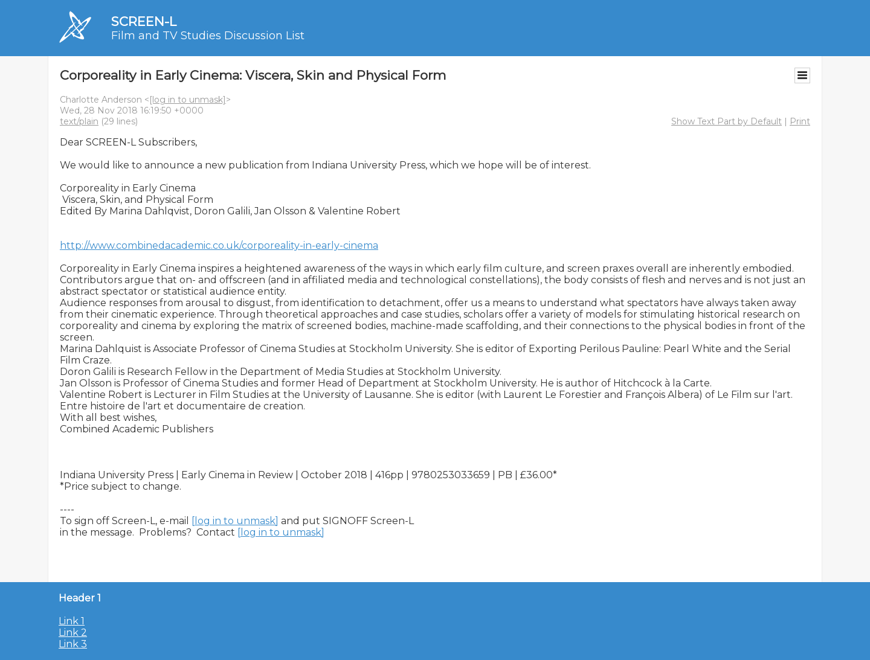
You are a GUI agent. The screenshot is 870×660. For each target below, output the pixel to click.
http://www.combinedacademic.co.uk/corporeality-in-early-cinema (219, 245)
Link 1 (72, 621)
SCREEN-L (143, 21)
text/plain (79, 121)
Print (800, 121)
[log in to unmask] (187, 99)
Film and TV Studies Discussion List (207, 35)
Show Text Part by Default (726, 121)
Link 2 (73, 632)
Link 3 (73, 644)
